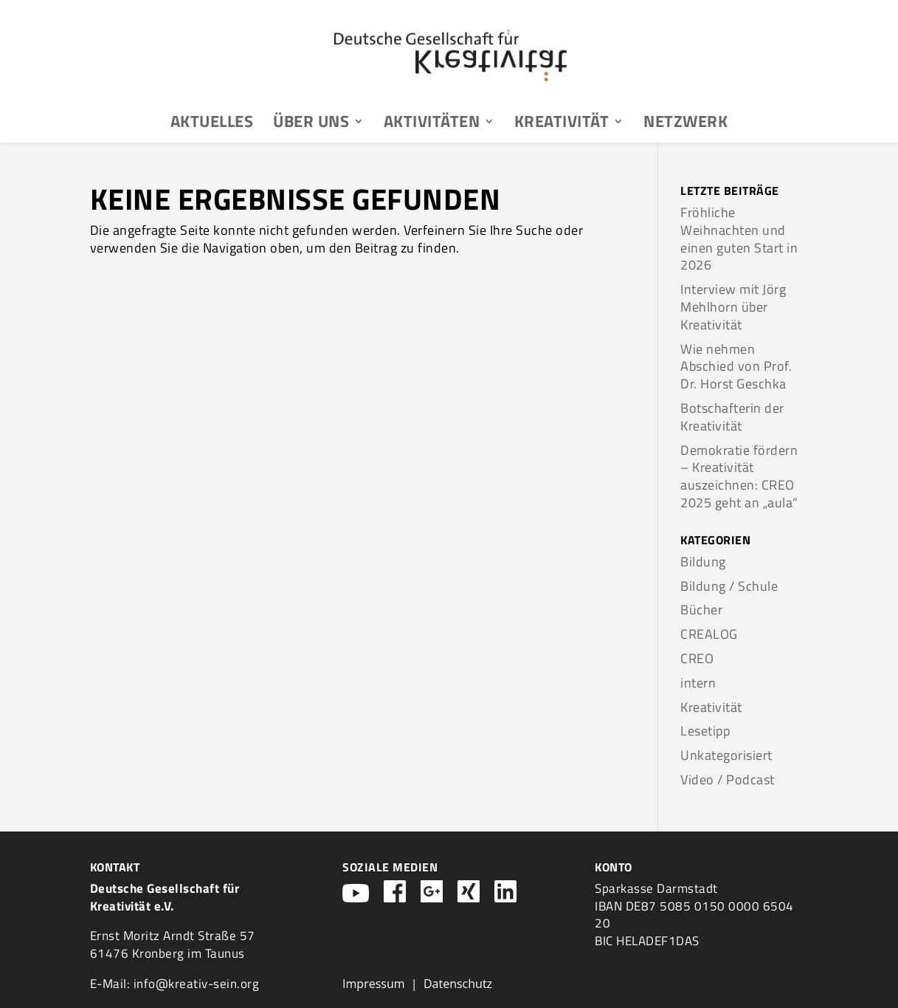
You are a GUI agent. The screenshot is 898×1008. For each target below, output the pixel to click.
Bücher (701, 610)
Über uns (311, 124)
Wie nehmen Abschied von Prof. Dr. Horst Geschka (736, 366)
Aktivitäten (432, 124)
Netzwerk (685, 124)
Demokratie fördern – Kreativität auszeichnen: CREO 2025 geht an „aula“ (739, 476)
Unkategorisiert (726, 755)
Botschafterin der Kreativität (732, 417)
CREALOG (709, 634)
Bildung (703, 562)
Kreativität (561, 124)
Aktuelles (212, 124)
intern (698, 683)
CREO (697, 658)
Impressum (373, 984)
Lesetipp (705, 731)
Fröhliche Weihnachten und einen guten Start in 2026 (739, 238)
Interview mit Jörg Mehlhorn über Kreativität (733, 307)
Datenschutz (458, 984)
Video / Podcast (727, 779)
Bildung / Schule (729, 586)
